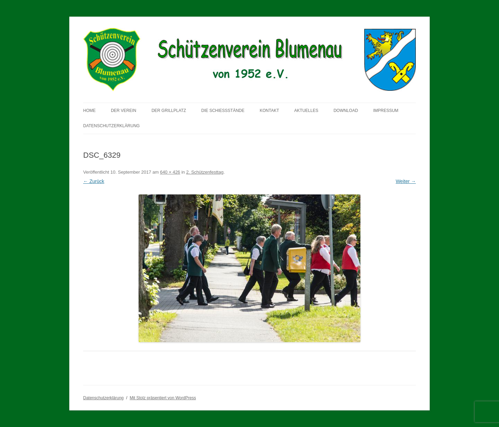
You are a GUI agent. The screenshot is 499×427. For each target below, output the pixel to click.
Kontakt (269, 110)
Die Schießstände (223, 110)
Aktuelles (306, 110)
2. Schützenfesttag (205, 172)
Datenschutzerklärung (111, 125)
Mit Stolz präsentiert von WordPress (163, 397)
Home (89, 110)
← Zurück (93, 181)
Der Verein (123, 110)
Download (345, 110)
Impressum (386, 110)
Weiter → (406, 181)
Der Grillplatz (168, 110)
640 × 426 (170, 172)
